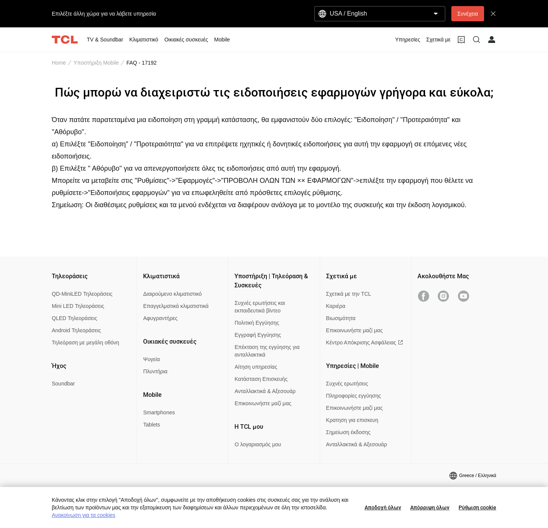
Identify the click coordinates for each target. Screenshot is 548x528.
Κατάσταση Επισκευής (260, 379)
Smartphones (159, 412)
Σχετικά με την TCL (348, 294)
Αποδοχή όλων (383, 507)
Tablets (151, 425)
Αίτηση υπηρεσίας (255, 367)
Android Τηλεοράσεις (76, 330)
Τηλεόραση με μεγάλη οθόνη (85, 342)
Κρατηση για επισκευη (352, 420)
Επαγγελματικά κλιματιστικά (176, 306)
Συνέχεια (467, 14)
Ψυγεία (151, 359)
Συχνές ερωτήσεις (347, 384)
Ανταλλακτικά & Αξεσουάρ (264, 391)
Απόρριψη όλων (429, 507)
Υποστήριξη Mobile (96, 63)
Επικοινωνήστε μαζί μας (262, 403)
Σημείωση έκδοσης (348, 432)
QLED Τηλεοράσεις (74, 318)
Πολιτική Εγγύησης (256, 323)
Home (59, 63)
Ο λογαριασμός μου (257, 444)
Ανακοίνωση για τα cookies (83, 515)
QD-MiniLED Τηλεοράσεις (82, 294)
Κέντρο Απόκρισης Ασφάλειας (364, 342)
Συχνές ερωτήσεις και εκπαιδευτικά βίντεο (259, 307)
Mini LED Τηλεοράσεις (78, 306)
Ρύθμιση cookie (477, 507)
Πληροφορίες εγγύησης (353, 396)
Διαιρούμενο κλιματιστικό (172, 294)
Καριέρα (336, 306)
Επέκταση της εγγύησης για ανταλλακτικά (266, 351)
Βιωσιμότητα (341, 318)
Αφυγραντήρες (160, 318)
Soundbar (63, 384)
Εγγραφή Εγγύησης (257, 335)
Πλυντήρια (155, 371)
